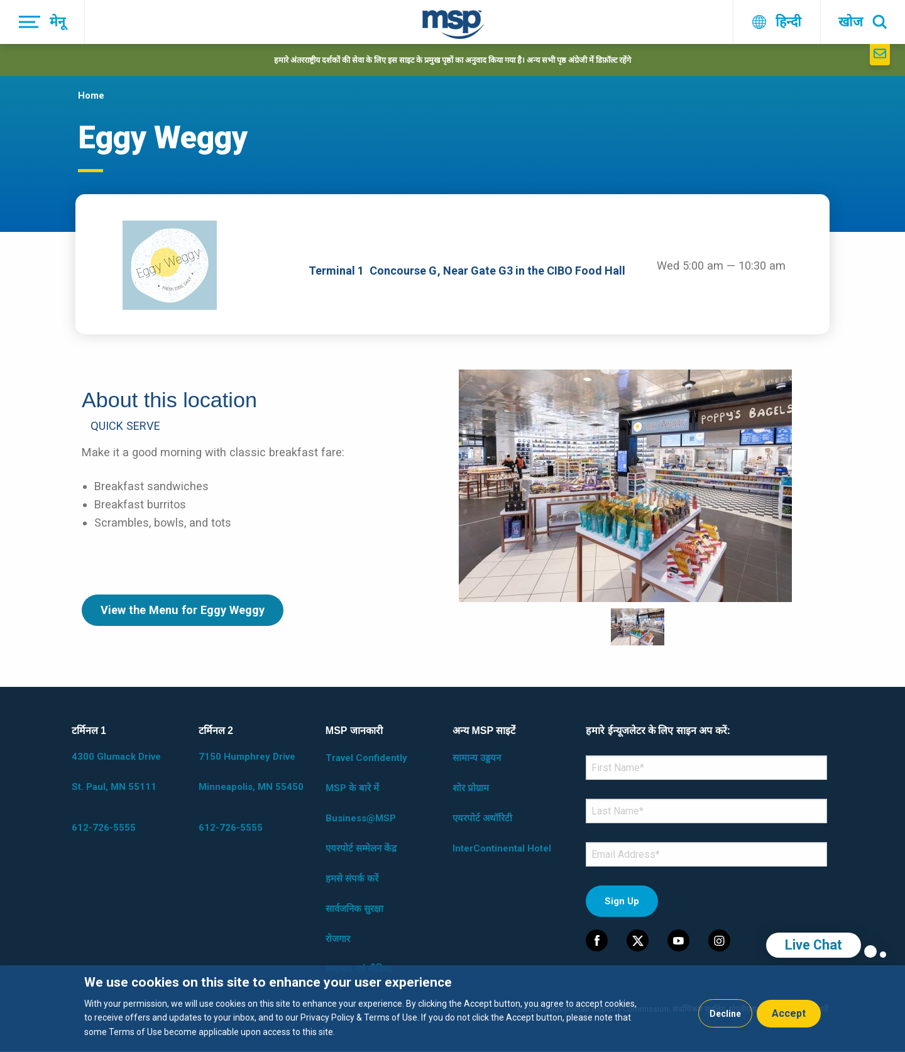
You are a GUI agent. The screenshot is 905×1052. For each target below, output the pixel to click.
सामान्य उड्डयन (476, 758)
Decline (725, 1014)
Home (91, 95)
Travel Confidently (366, 758)
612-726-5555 (104, 827)
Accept (789, 1013)
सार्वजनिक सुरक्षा (354, 908)
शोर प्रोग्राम (470, 788)
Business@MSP (361, 818)
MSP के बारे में (352, 788)
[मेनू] (42, 22)
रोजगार (338, 939)
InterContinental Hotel (501, 848)
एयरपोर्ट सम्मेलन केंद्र (361, 848)
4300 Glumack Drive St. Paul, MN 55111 (116, 771)
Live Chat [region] (813, 945)
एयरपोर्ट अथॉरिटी (482, 818)
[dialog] (452, 1008)
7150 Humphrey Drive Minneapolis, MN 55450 (251, 771)
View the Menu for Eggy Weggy (183, 609)
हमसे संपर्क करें (352, 878)
